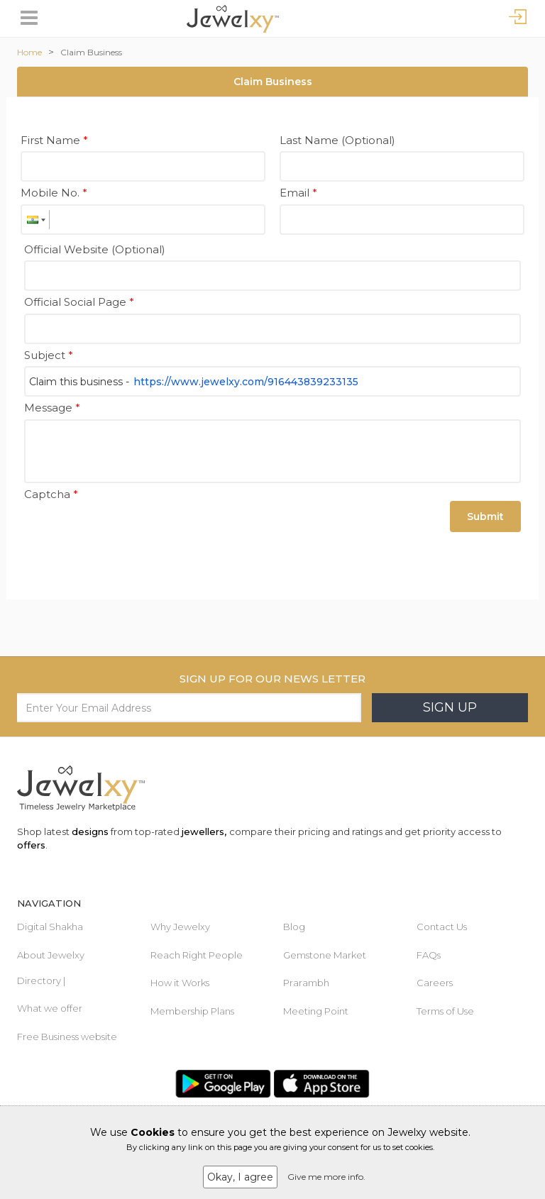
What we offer (49, 1008)
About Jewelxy (50, 955)
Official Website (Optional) (94, 249)
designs (90, 831)
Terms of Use (445, 1011)
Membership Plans (192, 1011)
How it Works (179, 982)
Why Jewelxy (180, 926)
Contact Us (442, 926)
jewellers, (204, 831)
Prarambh (306, 982)
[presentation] (132, 532)
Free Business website (67, 1036)
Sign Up (450, 707)
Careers (435, 982)
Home (29, 52)
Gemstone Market (324, 955)
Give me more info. (326, 1176)
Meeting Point (315, 1011)
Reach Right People (196, 955)
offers (31, 845)
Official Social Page (79, 302)
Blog (294, 926)
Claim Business (91, 52)
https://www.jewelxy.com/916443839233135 (245, 381)
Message (52, 407)
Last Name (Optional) (337, 140)
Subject (48, 355)
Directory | (41, 980)
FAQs (429, 955)
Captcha (51, 494)
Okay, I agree (240, 1177)
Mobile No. (54, 192)
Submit (485, 516)
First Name (54, 140)
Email (298, 192)
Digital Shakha (50, 926)
